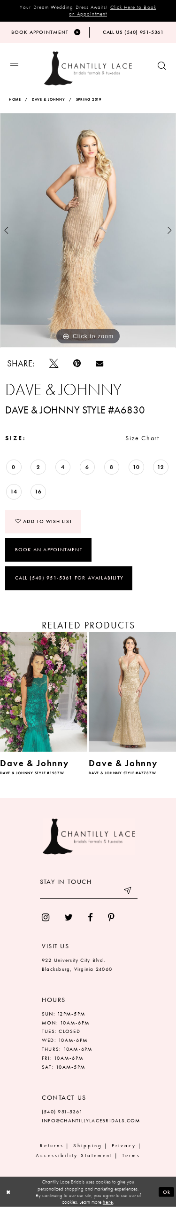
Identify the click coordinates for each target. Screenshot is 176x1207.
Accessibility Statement (74, 1155)
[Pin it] (77, 363)
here (108, 1202)
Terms (131, 1155)
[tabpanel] (88, 230)
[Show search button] (162, 66)
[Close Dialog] (8, 1191)
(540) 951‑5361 (62, 1111)
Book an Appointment (49, 549)
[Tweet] (54, 363)
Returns (52, 1145)
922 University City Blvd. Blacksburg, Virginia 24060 (77, 964)
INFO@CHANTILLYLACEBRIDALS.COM (91, 1120)
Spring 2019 (89, 100)
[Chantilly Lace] (88, 68)
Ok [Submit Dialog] (167, 1192)
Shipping (87, 1145)
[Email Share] (99, 363)
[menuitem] (45, 917)
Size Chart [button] (142, 438)
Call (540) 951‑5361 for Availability (69, 577)
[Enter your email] (89, 892)
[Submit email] (128, 892)
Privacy (124, 1145)
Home (15, 100)
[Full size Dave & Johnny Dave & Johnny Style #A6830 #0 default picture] (88, 230)
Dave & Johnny (48, 100)
